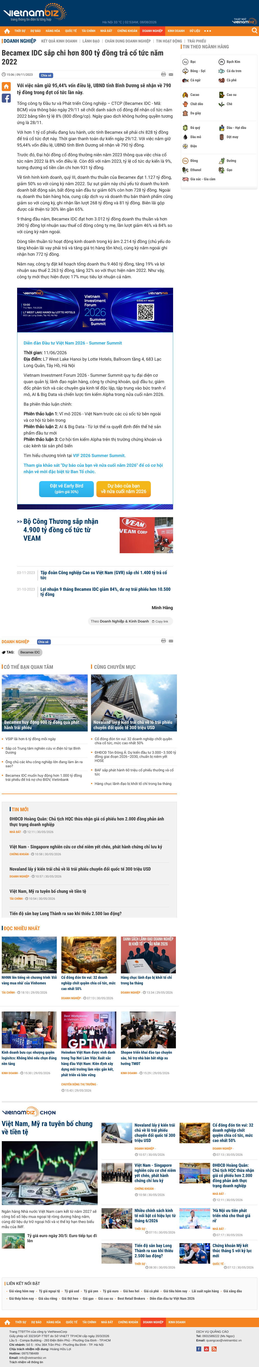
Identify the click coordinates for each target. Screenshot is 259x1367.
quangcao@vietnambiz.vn (224, 1340)
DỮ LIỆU (195, 31)
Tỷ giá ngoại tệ (49, 1291)
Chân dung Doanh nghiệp (128, 41)
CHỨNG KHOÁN (127, 31)
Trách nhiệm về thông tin (26, 1362)
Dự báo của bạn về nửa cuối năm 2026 (123, 488)
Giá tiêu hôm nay (175, 1291)
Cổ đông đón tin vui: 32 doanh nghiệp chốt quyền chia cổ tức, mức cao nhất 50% (133, 741)
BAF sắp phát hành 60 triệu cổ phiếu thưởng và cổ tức (134, 772)
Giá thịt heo (70, 1299)
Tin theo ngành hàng (206, 47)
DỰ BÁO (35, 31)
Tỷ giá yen (91, 1291)
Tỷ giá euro (111, 1291)
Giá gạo (88, 1299)
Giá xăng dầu (232, 1291)
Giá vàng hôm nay (22, 1291)
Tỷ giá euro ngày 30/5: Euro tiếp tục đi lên (62, 1238)
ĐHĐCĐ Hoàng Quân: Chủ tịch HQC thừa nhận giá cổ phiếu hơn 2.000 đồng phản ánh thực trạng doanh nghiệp (87, 821)
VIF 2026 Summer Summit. (99, 455)
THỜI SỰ (20, 31)
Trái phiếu (196, 41)
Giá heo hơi (131, 1291)
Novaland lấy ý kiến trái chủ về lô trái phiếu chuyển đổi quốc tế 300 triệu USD (133, 725)
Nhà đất (15, 832)
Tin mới (20, 809)
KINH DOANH (176, 31)
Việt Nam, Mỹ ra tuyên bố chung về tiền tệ (48, 891)
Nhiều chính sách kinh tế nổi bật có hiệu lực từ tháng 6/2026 (155, 1216)
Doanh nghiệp (20, 41)
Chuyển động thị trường (78, 1084)
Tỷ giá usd (71, 1291)
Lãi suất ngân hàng (205, 1291)
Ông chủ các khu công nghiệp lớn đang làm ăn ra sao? (44, 764)
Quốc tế (218, 1264)
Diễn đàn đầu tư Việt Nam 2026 (172, 1299)
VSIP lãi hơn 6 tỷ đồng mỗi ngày (31, 739)
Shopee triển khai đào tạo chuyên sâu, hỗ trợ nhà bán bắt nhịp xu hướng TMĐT (146, 1058)
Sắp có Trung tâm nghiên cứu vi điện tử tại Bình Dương (43, 751)
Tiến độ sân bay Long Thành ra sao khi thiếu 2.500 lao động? (66, 913)
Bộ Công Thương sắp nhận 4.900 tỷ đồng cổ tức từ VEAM (61, 529)
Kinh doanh (10, 1073)
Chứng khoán (19, 854)
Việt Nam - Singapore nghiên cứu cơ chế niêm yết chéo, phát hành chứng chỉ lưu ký (86, 847)
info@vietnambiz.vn (32, 1358)
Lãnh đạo (91, 41)
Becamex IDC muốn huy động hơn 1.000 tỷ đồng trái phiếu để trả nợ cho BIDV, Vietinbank (44, 778)
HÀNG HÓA (53, 31)
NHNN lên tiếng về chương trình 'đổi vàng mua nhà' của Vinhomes (29, 980)
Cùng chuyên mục (115, 667)
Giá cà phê (151, 1291)
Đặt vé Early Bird (66, 488)
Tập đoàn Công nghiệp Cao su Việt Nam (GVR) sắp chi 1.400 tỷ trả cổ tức (103, 575)
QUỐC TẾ (71, 31)
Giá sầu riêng (47, 1299)
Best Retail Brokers (131, 1299)
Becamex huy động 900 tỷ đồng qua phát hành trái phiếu (41, 725)
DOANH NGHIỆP (152, 31)
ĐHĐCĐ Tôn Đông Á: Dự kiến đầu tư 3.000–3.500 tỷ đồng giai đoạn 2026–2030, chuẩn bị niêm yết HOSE (135, 757)
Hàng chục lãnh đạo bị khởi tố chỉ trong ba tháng (133, 784)
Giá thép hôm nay (21, 1299)
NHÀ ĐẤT (106, 31)
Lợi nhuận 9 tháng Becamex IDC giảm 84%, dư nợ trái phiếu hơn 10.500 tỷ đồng (105, 592)
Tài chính (16, 899)
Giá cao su (105, 1299)
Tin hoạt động (169, 41)
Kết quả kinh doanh (59, 41)
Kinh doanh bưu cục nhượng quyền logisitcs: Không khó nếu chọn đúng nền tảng (29, 1058)
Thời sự (140, 1229)
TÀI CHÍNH (88, 31)
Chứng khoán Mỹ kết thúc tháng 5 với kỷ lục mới (232, 1251)
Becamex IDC (30, 652)
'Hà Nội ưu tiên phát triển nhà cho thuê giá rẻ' (232, 1216)
